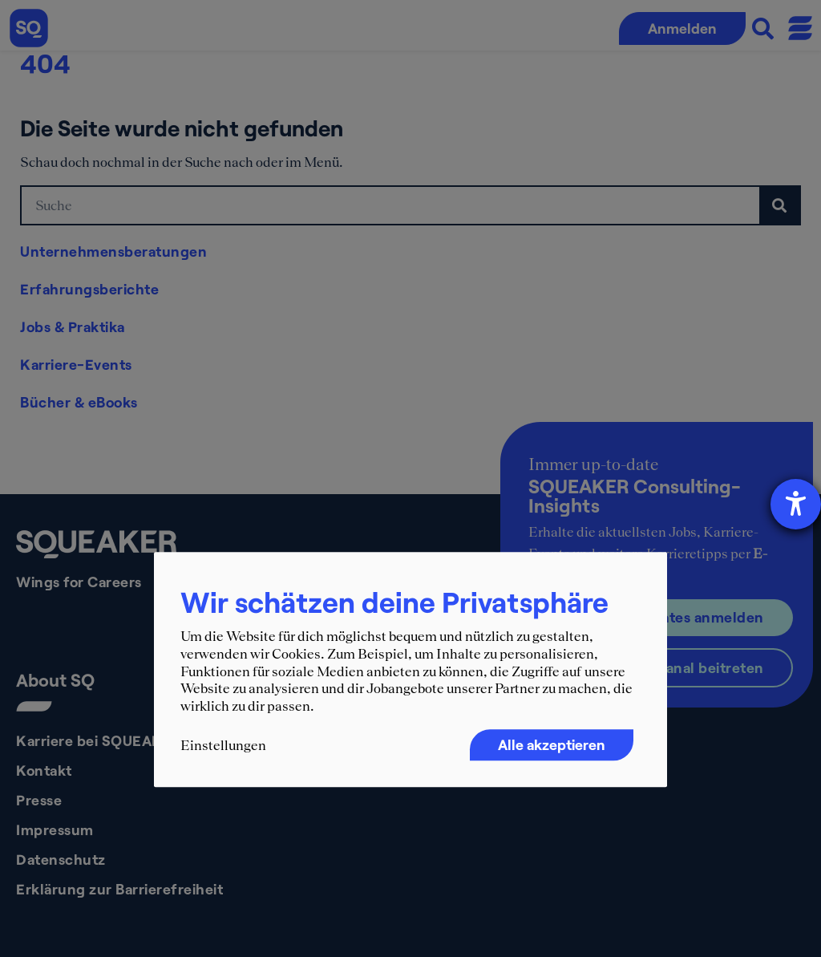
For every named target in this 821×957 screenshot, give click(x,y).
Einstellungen (223, 746)
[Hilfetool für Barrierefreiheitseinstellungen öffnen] (795, 504)
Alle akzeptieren (551, 745)
